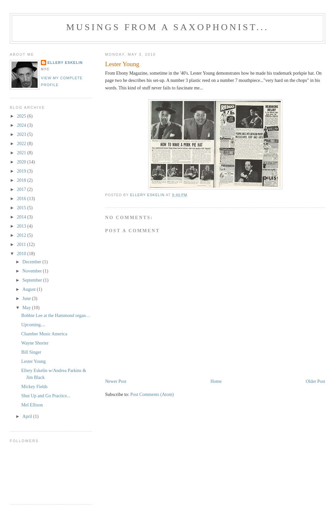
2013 (22, 226)
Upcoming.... (33, 324)
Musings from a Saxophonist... (167, 27)
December (33, 261)
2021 (22, 152)
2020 (22, 161)
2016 (22, 198)
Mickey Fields (34, 386)
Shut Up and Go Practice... (45, 395)
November (33, 271)
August (30, 289)
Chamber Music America (44, 333)
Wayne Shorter (34, 343)
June (27, 298)
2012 (22, 235)
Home (215, 381)
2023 (22, 134)
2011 (22, 244)
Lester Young (33, 361)
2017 (22, 189)
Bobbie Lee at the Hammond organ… (55, 315)
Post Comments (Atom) (152, 394)
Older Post (315, 381)
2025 (22, 116)
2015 (22, 207)
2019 (22, 171)
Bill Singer (31, 352)
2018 (22, 180)
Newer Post (115, 381)
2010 (22, 253)
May (27, 307)
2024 (22, 125)
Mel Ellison (32, 405)
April (28, 416)
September (33, 280)
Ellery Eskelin (65, 63)
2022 (22, 143)
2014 (22, 217)
